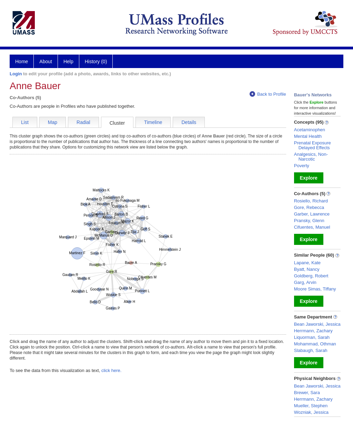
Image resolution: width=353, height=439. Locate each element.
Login (16, 73)
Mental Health (308, 136)
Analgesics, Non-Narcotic (311, 157)
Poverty (301, 165)
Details (188, 122)
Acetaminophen (309, 129)
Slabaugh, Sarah (310, 350)
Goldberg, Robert (311, 275)
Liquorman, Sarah (312, 337)
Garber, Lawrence (312, 214)
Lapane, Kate (307, 262)
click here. (111, 370)
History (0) (96, 61)
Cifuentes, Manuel (312, 227)
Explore (308, 178)
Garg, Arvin (305, 282)
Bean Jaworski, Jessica (317, 324)
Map (52, 122)
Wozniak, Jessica (311, 412)
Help (68, 61)
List (25, 122)
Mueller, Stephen (311, 405)
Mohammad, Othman (315, 343)
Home (21, 61)
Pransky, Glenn (309, 220)
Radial (83, 122)
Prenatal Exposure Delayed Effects (312, 145)
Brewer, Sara (307, 392)
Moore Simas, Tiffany (315, 289)
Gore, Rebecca (309, 207)
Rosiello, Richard (311, 200)
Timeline (153, 122)
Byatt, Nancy (307, 269)
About (45, 61)
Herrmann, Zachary (313, 330)
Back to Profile (268, 94)
